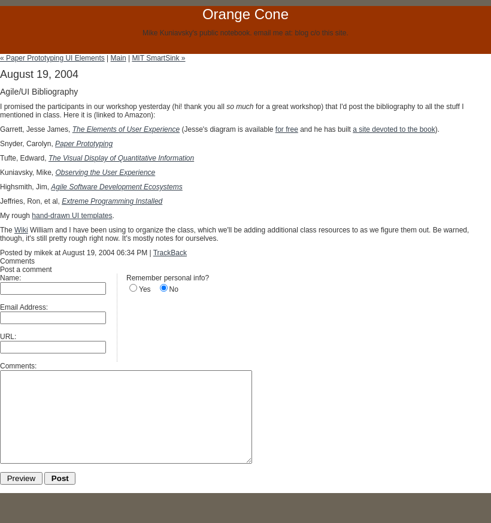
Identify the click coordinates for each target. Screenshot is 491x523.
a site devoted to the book (394, 129)
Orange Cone (245, 14)
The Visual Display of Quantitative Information (121, 158)
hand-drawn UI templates (72, 215)
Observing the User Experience (105, 172)
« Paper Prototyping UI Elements (52, 58)
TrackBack (170, 253)
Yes (145, 289)
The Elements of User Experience (126, 129)
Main (118, 58)
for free (286, 129)
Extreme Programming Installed (112, 201)
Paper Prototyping (84, 144)
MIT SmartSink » (158, 58)
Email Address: (24, 307)
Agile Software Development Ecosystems (116, 187)
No (173, 289)
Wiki (21, 230)
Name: (10, 278)
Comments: (18, 366)
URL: (8, 336)
